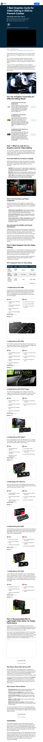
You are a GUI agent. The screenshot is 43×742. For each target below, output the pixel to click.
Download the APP (21, 660)
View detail (33, 120)
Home (8, 49)
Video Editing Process (14, 49)
